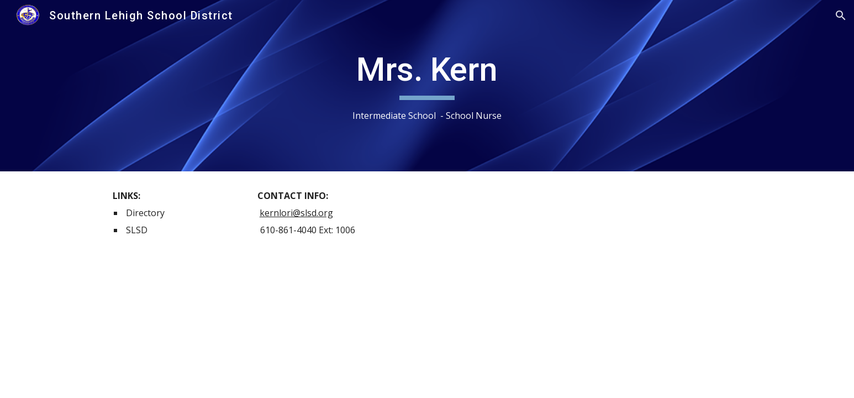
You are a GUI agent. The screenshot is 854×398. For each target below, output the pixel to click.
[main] (427, 86)
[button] (840, 15)
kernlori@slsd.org (296, 213)
